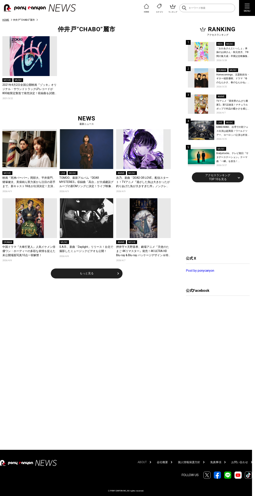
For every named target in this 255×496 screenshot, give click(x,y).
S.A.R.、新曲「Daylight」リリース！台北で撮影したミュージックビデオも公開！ (86, 249)
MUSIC (18, 80)
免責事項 (215, 462)
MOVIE (7, 80)
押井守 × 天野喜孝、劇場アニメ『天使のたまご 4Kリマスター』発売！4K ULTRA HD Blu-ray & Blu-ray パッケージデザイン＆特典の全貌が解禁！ (142, 251)
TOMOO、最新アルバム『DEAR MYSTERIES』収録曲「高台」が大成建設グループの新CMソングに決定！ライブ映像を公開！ (86, 182)
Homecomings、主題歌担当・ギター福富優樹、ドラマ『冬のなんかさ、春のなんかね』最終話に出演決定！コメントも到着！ (232, 79)
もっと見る (87, 273)
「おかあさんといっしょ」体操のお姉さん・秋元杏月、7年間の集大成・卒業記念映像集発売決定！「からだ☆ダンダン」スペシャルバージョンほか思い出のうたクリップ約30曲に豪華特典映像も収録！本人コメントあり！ (232, 52)
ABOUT (142, 462)
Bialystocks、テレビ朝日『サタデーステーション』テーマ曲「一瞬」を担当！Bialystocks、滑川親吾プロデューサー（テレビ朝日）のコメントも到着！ (232, 157)
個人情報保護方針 (189, 462)
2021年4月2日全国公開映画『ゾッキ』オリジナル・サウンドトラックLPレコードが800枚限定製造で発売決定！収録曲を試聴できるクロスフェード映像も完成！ (29, 89)
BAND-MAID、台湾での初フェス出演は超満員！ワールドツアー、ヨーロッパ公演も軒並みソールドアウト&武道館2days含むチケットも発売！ (232, 131)
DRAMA (8, 242)
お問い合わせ (239, 462)
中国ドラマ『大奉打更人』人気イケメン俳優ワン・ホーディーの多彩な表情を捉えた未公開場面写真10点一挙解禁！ (28, 251)
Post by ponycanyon (200, 270)
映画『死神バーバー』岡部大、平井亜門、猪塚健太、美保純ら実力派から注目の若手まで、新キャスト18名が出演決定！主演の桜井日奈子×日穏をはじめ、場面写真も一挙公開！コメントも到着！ (29, 182)
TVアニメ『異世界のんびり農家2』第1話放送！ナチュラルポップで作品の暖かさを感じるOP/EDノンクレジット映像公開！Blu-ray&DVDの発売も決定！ (232, 105)
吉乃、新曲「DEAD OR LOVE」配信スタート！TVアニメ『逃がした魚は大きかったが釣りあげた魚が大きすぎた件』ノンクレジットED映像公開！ (143, 182)
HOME (5, 20)
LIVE (63, 173)
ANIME (121, 173)
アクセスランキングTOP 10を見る (217, 177)
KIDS (220, 44)
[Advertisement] (216, 218)
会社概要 (162, 462)
